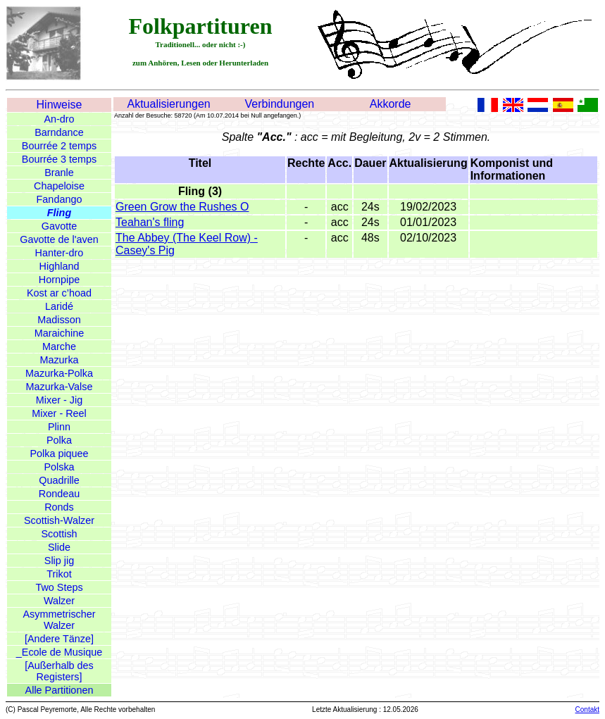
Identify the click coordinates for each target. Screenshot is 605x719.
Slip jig (59, 560)
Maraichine (59, 333)
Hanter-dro (59, 252)
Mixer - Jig (59, 400)
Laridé (59, 306)
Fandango (59, 199)
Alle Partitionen (59, 690)
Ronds (59, 507)
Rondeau (59, 493)
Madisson (59, 319)
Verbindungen (279, 104)
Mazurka (58, 359)
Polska (59, 467)
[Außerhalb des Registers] (59, 671)
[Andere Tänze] (59, 638)
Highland (59, 266)
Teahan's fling (150, 222)
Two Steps (58, 587)
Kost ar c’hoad (59, 293)
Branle (59, 172)
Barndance (59, 132)
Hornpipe (59, 279)
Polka (59, 440)
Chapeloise (59, 186)
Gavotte (59, 226)
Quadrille (59, 480)
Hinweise (59, 105)
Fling (59, 212)
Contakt (587, 709)
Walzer (59, 600)
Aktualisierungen (168, 104)
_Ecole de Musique (59, 652)
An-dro (59, 119)
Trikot (58, 574)
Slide (59, 547)
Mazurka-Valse (59, 386)
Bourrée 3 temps (59, 159)
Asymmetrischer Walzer (59, 619)
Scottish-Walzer (59, 520)
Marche (59, 346)
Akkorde (390, 104)
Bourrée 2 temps (59, 145)
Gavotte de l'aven (59, 239)
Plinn (59, 426)
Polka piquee (59, 453)
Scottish (59, 533)
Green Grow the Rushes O (182, 207)
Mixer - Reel (59, 413)
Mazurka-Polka (59, 373)
